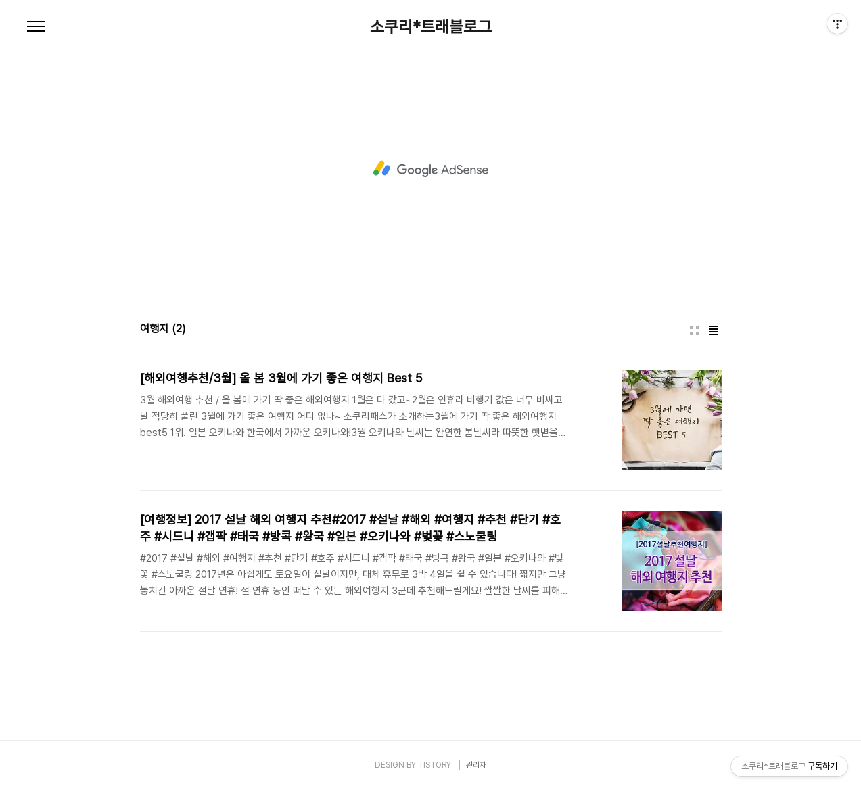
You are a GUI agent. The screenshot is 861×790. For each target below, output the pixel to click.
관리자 (476, 765)
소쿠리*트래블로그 (431, 27)
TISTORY (434, 765)
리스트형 (713, 330)
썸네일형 (695, 330)
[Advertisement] (431, 169)
